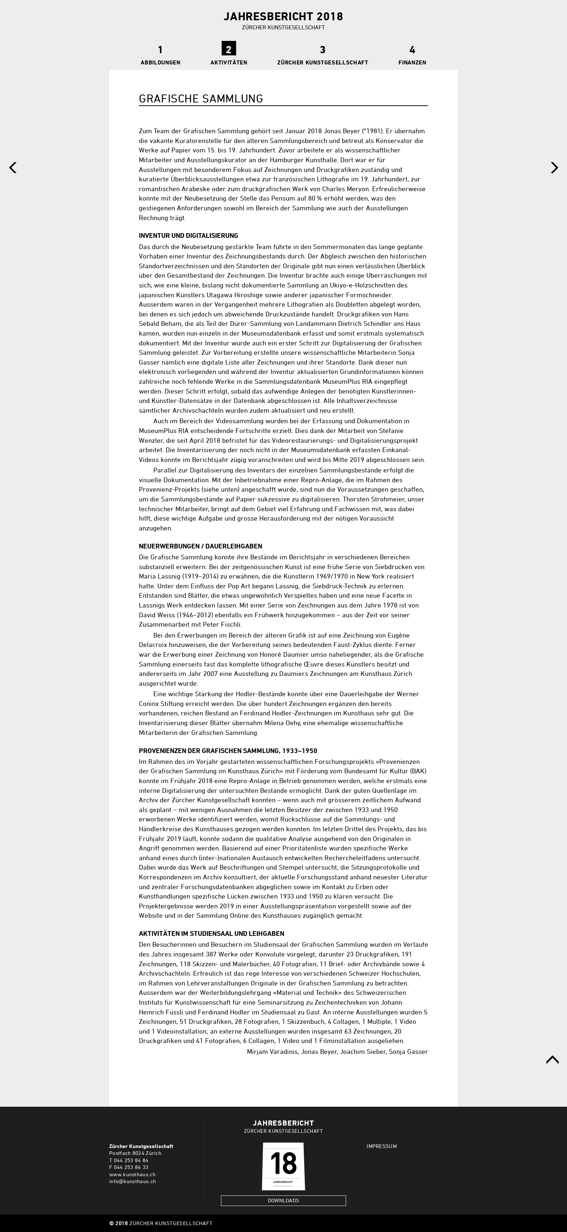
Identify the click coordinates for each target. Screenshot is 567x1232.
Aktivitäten (228, 62)
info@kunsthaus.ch (132, 1181)
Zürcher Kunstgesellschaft (322, 62)
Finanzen (412, 62)
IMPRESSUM (382, 1146)
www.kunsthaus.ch (132, 1174)
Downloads (283, 1200)
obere (552, 1059)
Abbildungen (160, 62)
